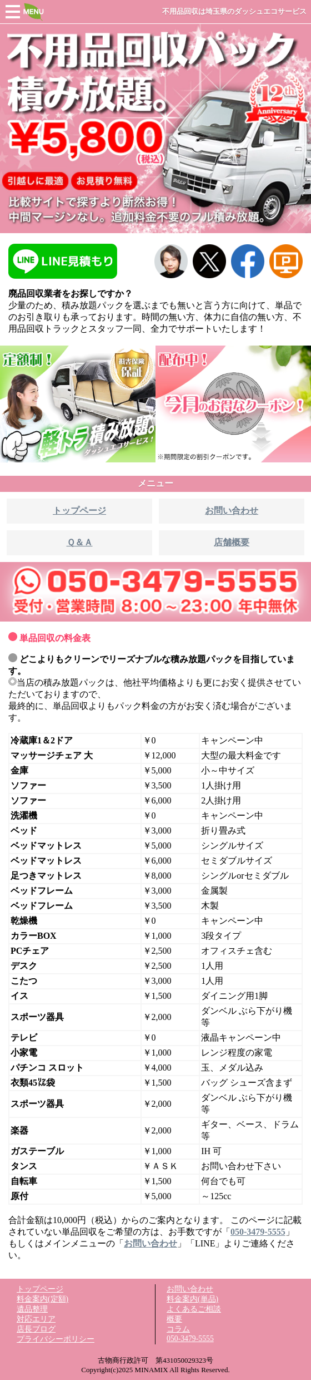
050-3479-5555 (190, 1338)
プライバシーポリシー (55, 1339)
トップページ (40, 1289)
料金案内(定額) (42, 1299)
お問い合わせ (190, 1289)
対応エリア (36, 1319)
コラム (178, 1329)
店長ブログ (36, 1329)
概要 (174, 1319)
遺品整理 (32, 1309)
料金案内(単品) (192, 1299)
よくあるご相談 (194, 1309)
